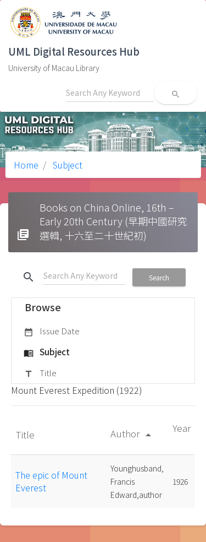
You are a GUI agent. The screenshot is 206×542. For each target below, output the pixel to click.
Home (26, 164)
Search (159, 277)
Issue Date (52, 331)
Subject (66, 164)
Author (132, 433)
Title (40, 373)
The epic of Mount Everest (51, 481)
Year (181, 428)
